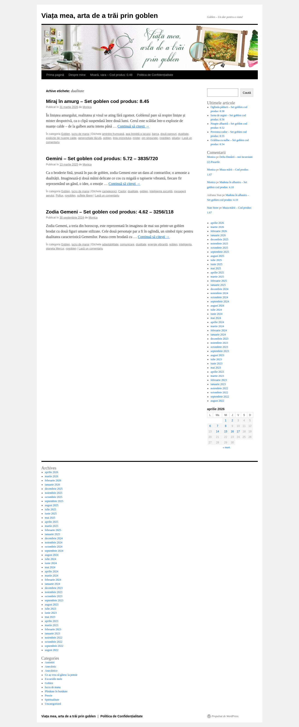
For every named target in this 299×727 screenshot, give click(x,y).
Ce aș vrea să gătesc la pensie (61, 674)
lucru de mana (80, 134)
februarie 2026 (219, 231)
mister (136, 138)
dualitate (183, 134)
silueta (176, 138)
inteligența (185, 244)
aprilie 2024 (217, 322)
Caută (247, 92)
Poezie (48, 695)
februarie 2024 (219, 330)
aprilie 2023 (217, 371)
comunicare (127, 244)
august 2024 (217, 305)
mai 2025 (216, 268)
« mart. (227, 447)
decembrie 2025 (219, 239)
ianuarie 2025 (218, 285)
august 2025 (217, 256)
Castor (122, 191)
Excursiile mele (53, 679)
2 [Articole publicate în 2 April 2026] (232, 420)
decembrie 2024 (219, 289)
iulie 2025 (216, 260)
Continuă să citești (133, 126)
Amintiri (49, 662)
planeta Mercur (55, 248)
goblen (107, 138)
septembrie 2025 (220, 251)
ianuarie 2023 (218, 384)
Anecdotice (51, 670)
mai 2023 (216, 367)
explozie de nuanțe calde (61, 138)
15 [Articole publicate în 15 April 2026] (225, 431)
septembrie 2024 (220, 301)
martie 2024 (217, 326)
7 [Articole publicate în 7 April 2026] (217, 426)
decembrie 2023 (219, 338)
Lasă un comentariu (107, 195)
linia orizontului (122, 138)
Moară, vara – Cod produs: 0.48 (111, 75)
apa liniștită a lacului (138, 134)
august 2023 (217, 355)
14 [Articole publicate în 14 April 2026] (217, 431)
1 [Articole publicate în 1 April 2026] (225, 420)
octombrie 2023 (219, 347)
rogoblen (165, 138)
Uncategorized (53, 703)
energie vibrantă (158, 244)
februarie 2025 (219, 280)
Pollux (59, 195)
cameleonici (109, 191)
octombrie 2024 (219, 297)
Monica (87, 107)
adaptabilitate (110, 244)
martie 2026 (217, 227)
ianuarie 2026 (218, 235)
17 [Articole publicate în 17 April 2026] (238, 431)
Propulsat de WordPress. (225, 716)
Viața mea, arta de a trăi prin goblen (99, 15)
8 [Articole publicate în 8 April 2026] (225, 426)
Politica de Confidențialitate (155, 75)
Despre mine (77, 75)
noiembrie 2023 (219, 342)
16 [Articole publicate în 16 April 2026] (232, 431)
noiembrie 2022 (219, 388)
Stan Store (213, 207)
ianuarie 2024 (218, 334)
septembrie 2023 (220, 351)
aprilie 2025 (217, 272)
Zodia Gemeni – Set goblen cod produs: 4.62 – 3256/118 (110, 211)
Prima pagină (55, 75)
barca (155, 134)
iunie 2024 (216, 313)
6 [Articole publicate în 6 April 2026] (210, 426)
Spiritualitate (52, 699)
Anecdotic (50, 666)
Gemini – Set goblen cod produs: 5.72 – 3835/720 (102, 158)
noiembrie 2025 (219, 243)
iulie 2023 (216, 359)
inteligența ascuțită (161, 191)
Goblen (65, 134)
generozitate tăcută (90, 138)
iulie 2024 (216, 309)
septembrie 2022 (220, 396)
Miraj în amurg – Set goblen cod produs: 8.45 (97, 101)
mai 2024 (216, 318)
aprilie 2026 (217, 222)
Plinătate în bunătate (56, 691)
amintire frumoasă (113, 134)
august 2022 (217, 400)
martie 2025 (217, 276)
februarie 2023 (219, 380)
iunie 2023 (216, 363)
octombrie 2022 (219, 392)
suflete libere (85, 195)
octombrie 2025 (219, 247)
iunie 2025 (216, 264)
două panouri (168, 134)
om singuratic (150, 138)
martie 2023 (217, 376)
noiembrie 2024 (219, 293)
